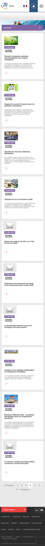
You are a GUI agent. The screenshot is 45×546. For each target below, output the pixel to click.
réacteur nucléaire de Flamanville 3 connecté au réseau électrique (19, 462)
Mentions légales (28, 536)
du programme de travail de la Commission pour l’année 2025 (19, 284)
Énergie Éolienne (36, 516)
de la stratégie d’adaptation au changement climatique (19, 371)
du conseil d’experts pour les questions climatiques (19, 105)
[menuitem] (25, 6)
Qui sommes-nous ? (5, 516)
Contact (17, 536)
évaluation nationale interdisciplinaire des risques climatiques (16, 58)
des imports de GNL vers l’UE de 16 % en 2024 (19, 242)
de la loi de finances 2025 (18, 199)
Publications (26, 516)
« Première (8, 485)
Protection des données (9, 538)
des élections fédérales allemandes (17, 152)
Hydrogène (11, 529)
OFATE (11, 6)
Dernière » (25, 490)
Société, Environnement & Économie (31, 529)
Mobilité (18, 529)
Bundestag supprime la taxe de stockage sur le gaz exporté (18, 326)
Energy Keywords (6, 536)
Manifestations (16, 516)
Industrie (3, 529)
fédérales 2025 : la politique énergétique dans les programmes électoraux (19, 416)
